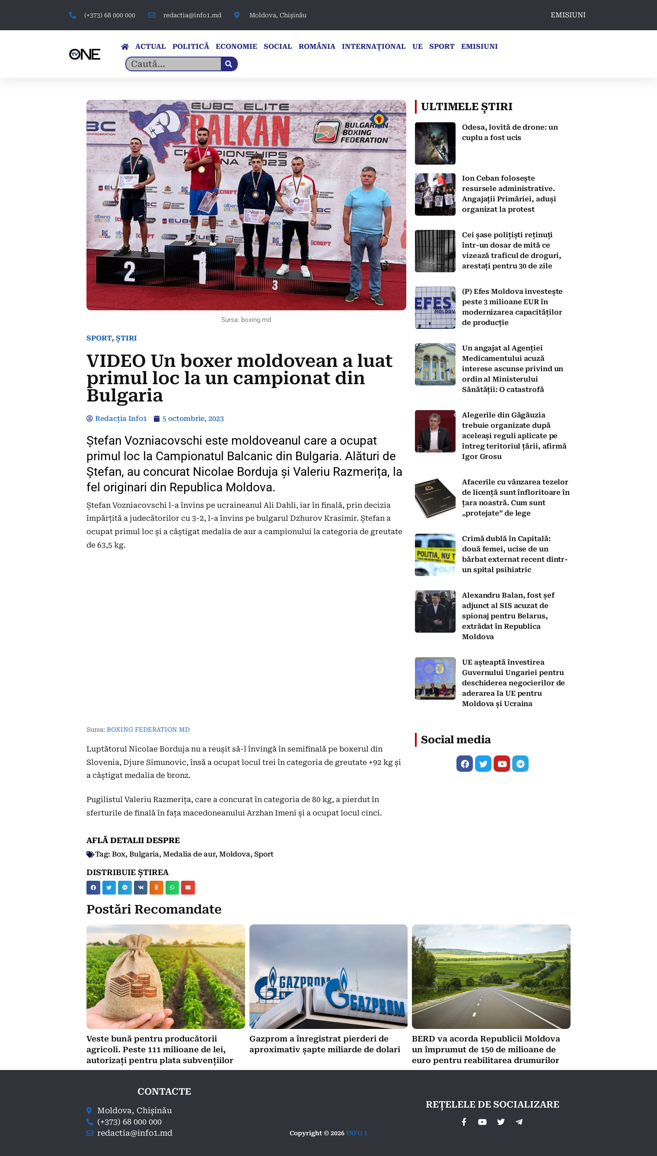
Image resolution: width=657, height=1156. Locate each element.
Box (118, 854)
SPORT (442, 46)
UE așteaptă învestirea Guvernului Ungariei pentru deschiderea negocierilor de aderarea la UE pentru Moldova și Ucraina (513, 683)
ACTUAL (150, 46)
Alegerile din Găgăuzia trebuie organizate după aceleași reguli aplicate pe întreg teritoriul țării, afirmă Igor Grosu (514, 436)
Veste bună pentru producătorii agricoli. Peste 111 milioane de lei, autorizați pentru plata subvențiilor (159, 1049)
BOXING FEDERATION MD (148, 729)
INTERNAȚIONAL (374, 46)
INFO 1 (356, 1133)
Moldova (234, 854)
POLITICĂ (190, 46)
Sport (264, 854)
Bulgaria (144, 854)
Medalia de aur (189, 854)
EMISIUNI (568, 15)
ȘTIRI (126, 338)
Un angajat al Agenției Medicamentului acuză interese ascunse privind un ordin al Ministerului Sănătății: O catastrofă (512, 369)
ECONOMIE (236, 46)
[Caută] (229, 63)
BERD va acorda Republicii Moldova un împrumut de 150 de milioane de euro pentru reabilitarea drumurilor (486, 1049)
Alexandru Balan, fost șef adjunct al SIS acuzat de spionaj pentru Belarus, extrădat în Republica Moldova (508, 616)
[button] (93, 888)
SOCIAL (278, 46)
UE (417, 46)
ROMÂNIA (317, 46)
